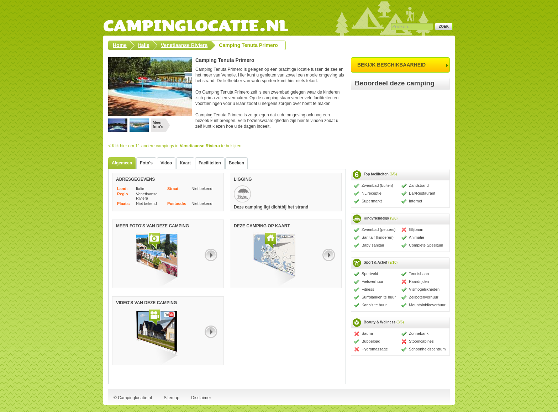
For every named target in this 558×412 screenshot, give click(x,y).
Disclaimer (201, 397)
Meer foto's (158, 124)
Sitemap (171, 397)
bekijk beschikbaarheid (391, 65)
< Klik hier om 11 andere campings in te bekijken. (175, 145)
